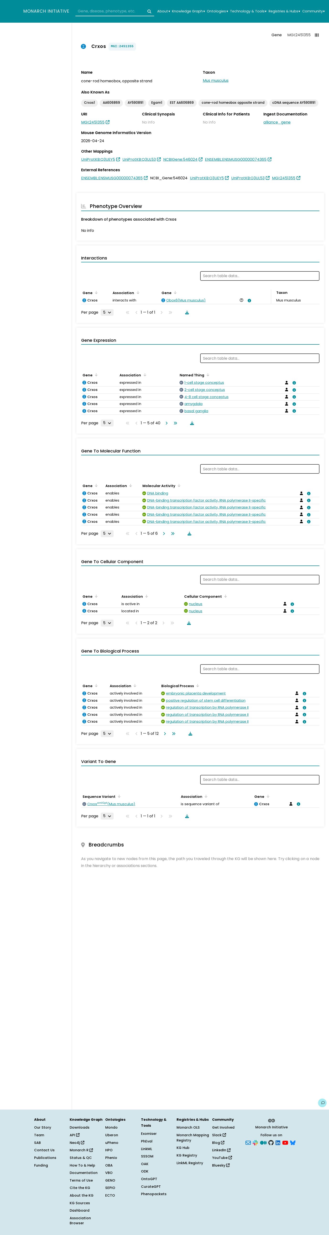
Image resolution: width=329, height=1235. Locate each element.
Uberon (111, 1135)
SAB (37, 1142)
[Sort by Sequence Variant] (118, 796)
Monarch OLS (188, 1127)
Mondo (111, 1127)
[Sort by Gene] (95, 292)
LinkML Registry (190, 1163)
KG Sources (80, 1203)
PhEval (146, 1141)
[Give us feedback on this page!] (322, 1103)
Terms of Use (81, 1180)
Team (39, 1135)
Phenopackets (154, 1194)
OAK (144, 1164)
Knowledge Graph (188, 11)
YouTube (222, 1157)
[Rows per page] (107, 312)
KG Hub (183, 1147)
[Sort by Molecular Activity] (178, 485)
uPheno (111, 1142)
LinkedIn (221, 1150)
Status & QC (81, 1157)
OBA (109, 1165)
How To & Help (82, 1165)
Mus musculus (216, 80)
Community (313, 11)
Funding (41, 1165)
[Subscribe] (248, 1142)
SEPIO (110, 1187)
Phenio (111, 1157)
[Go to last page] (174, 423)
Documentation (84, 1172)
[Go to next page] (165, 423)
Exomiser (149, 1133)
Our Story (42, 1127)
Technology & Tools (248, 11)
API (74, 1135)
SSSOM (147, 1156)
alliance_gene (277, 122)
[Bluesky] (292, 1142)
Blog (218, 1142)
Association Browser (80, 1221)
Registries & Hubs (284, 11)
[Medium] (263, 1142)
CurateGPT (151, 1186)
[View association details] (248, 300)
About (163, 11)
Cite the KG (80, 1187)
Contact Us (44, 1150)
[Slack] (255, 1142)
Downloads (79, 1127)
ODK (144, 1171)
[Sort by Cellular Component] (225, 596)
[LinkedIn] (278, 1142)
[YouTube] (285, 1142)
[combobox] (114, 11)
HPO (109, 1150)
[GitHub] (271, 1142)
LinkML (146, 1149)
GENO (110, 1180)
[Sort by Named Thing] (207, 374)
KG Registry (187, 1155)
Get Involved (223, 1127)
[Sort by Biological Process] (197, 685)
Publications (45, 1157)
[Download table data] (186, 312)
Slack (219, 1135)
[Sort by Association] (137, 292)
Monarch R (81, 1150)
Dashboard (79, 1210)
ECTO (110, 1195)
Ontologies (217, 11)
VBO (109, 1172)
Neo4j (77, 1142)
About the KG (82, 1195)
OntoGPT (149, 1179)
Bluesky (221, 1165)
